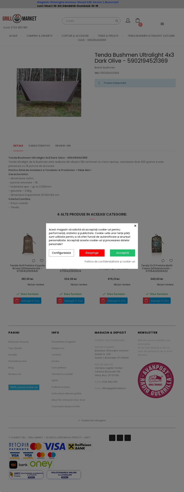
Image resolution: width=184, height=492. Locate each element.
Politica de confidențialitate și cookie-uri (110, 261)
